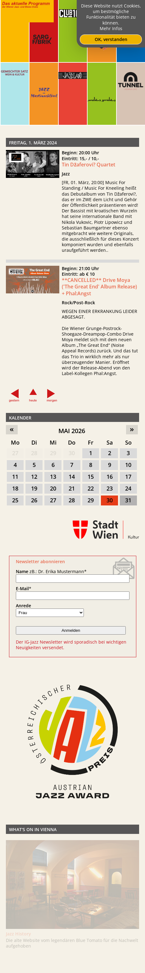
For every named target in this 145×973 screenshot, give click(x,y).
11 (15, 476)
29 (53, 453)
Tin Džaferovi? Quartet (88, 164)
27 (15, 453)
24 (128, 488)
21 (72, 488)
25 (15, 500)
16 (109, 476)
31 (128, 500)
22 (91, 488)
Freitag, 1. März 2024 (33, 143)
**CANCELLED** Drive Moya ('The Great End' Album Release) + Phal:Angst (99, 302)
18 (15, 488)
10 (128, 464)
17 (128, 476)
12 (34, 476)
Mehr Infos (111, 28)
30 (72, 453)
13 (53, 476)
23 (109, 488)
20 (53, 488)
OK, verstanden (111, 39)
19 (34, 488)
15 (91, 476)
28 (34, 453)
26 (34, 500)
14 (72, 476)
